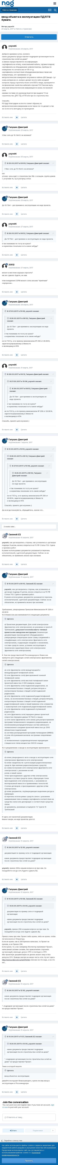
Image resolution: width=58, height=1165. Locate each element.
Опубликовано (21, 49)
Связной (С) (15, 534)
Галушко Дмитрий (18, 127)
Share (13, 1130)
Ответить (29, 37)
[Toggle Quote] (6, 163)
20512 (11, 264)
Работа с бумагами (24, 29)
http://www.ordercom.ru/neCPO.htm (16, 960)
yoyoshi (11, 26)
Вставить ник (7, 117)
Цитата (24, 117)
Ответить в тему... (14, 1117)
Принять (29, 1161)
